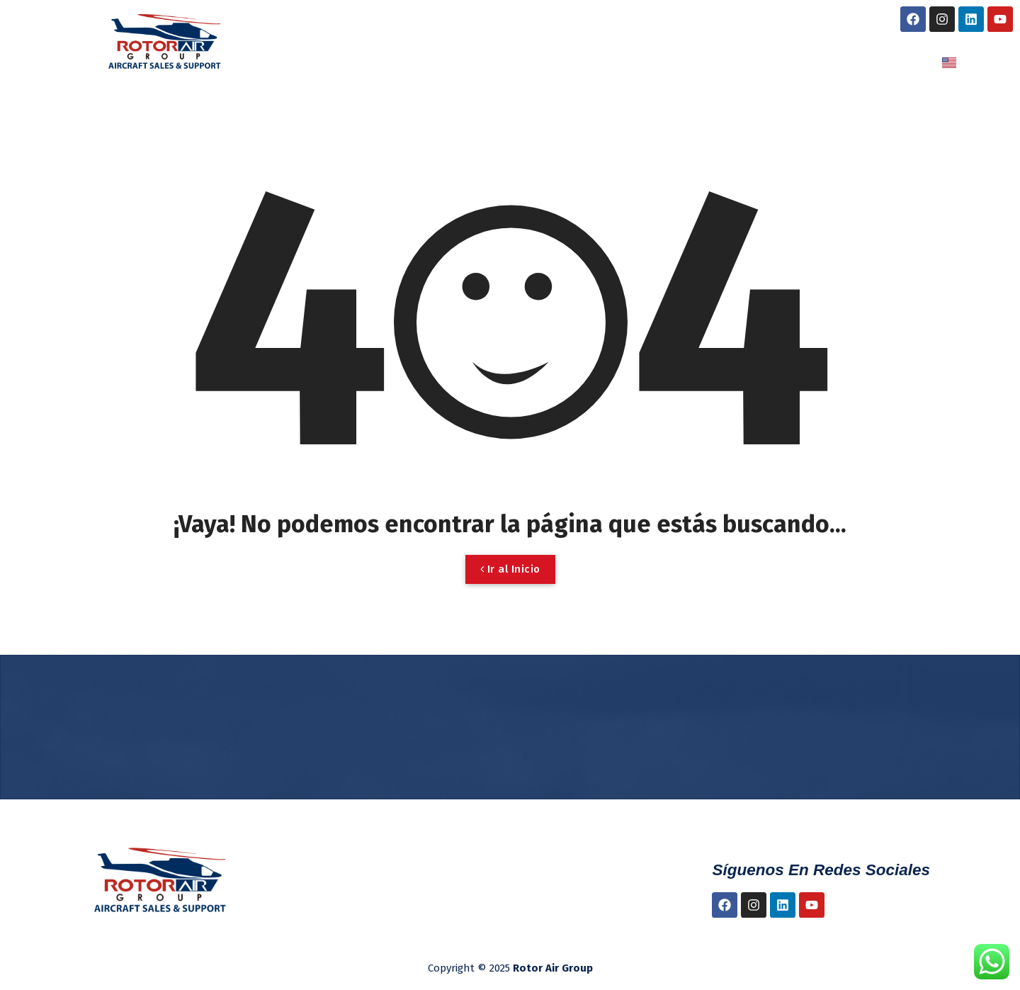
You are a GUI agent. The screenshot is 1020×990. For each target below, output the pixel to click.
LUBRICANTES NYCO (736, 62)
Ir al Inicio (510, 569)
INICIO (337, 62)
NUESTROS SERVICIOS (564, 62)
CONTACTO (861, 62)
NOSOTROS (420, 62)
